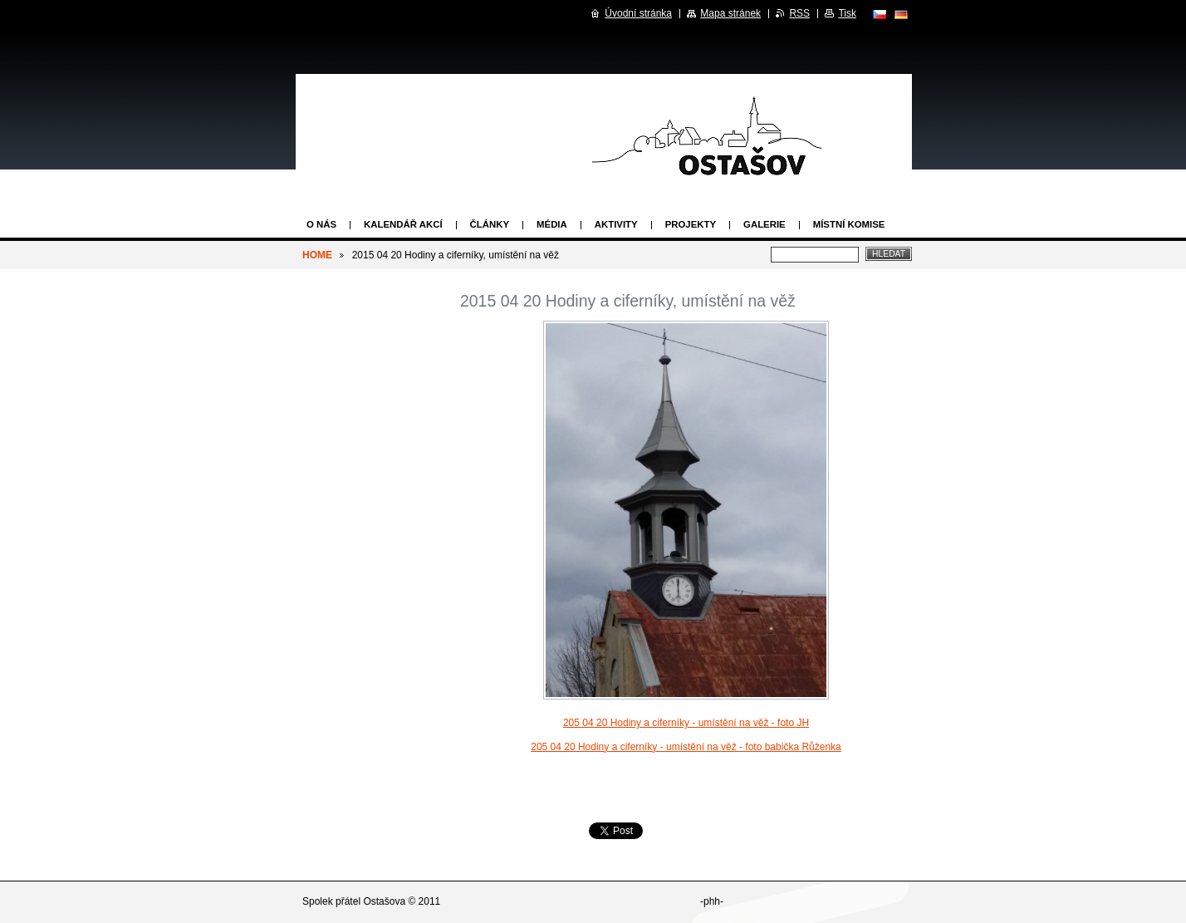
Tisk (847, 13)
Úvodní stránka (638, 13)
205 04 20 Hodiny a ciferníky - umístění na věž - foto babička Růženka (686, 747)
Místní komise (849, 224)
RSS (799, 13)
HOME (317, 255)
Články (489, 224)
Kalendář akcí (403, 224)
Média (552, 224)
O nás (321, 224)
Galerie (764, 224)
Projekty (690, 224)
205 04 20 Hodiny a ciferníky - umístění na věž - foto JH (686, 723)
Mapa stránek (730, 13)
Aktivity (616, 224)
